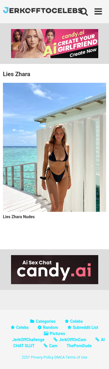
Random (50, 327)
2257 (26, 357)
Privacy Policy (42, 357)
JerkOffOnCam (72, 339)
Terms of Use (76, 357)
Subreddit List (85, 327)
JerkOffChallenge (28, 339)
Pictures (57, 333)
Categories (46, 321)
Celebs (76, 321)
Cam (53, 345)
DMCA (59, 357)
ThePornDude (79, 345)
